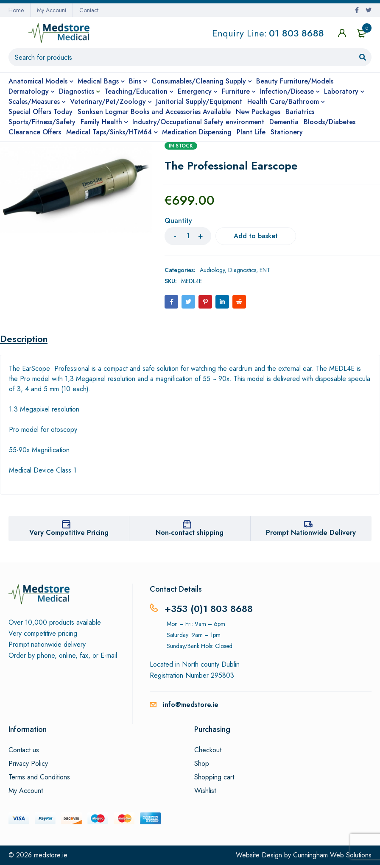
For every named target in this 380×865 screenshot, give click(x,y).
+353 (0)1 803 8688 (209, 608)
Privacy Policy (28, 763)
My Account (51, 10)
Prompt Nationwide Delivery (311, 532)
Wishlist (205, 791)
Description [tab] (24, 338)
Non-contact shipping (190, 532)
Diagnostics (242, 270)
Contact (88, 10)
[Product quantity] (188, 236)
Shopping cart (214, 777)
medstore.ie (50, 855)
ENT (265, 270)
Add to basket (256, 236)
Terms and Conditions (39, 777)
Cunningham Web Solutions (332, 855)
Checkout (207, 750)
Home (16, 10)
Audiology (212, 270)
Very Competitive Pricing (69, 532)
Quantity (178, 221)
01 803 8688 (296, 33)
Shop (201, 763)
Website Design (259, 855)
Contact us (23, 750)
